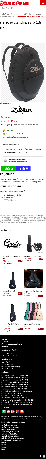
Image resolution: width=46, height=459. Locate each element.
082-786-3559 (23, 378)
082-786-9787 (23, 398)
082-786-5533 (23, 382)
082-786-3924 (17, 393)
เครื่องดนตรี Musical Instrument (29, 14)
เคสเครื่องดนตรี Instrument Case (30, 17)
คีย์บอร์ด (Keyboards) (8, 429)
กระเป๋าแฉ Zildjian (22, 217)
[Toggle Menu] (43, 2)
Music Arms (4, 14)
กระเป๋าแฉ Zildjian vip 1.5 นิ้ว (19, 219)
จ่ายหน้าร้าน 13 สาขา (9, 149)
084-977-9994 (23, 384)
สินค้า (13, 14)
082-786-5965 (27, 402)
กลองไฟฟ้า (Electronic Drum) (10, 436)
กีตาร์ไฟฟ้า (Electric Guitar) (9, 425)
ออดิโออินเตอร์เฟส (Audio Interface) (12, 438)
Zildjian (7, 117)
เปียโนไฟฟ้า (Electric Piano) (10, 432)
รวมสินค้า (4, 347)
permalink (30, 222)
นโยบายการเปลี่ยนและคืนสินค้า (12, 344)
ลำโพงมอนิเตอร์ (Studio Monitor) (11, 440)
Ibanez (3, 447)
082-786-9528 (18, 395)
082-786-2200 (27, 391)
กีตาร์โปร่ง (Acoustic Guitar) (10, 427)
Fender (3, 442)
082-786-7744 (26, 387)
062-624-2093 (24, 375)
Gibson (3, 445)
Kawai (3, 449)
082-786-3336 (22, 389)
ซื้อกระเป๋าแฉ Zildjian (34, 217)
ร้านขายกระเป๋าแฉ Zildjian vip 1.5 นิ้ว (12, 220)
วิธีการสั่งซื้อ (5, 339)
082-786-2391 (27, 404)
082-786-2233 (29, 400)
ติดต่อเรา (4, 342)
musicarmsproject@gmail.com (18, 162)
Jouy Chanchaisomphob (11, 222)
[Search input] (22, 8)
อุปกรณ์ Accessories (8, 17)
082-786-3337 (23, 380)
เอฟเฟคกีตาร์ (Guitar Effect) (10, 434)
